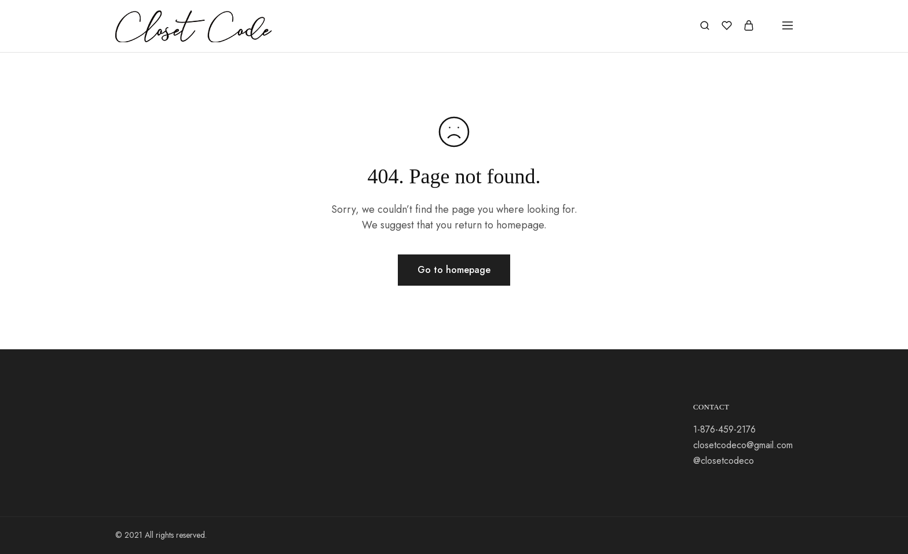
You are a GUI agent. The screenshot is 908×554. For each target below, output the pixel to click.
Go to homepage (454, 269)
